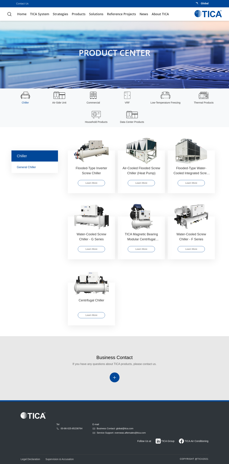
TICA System (39, 14)
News (144, 14)
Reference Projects (121, 14)
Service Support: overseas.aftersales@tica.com (119, 432)
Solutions (96, 14)
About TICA (160, 14)
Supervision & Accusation (59, 459)
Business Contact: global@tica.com (112, 428)
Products (79, 14)
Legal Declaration (30, 459)
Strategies (60, 14)
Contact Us (22, 3)
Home (21, 14)
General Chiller (36, 167)
